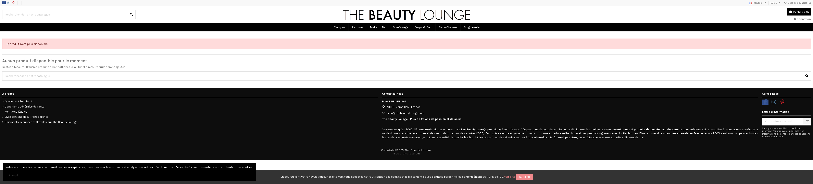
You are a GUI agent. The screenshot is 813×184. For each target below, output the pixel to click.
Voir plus (510, 176)
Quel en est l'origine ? (18, 101)
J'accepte (524, 176)
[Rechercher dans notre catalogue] (131, 14)
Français (757, 2)
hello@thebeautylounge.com (405, 113)
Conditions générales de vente (24, 106)
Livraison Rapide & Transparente (26, 117)
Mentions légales (16, 111)
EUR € (775, 2)
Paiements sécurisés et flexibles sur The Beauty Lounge (41, 122)
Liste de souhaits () (797, 2)
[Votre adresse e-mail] (782, 121)
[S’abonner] (807, 121)
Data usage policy (39, 2)
